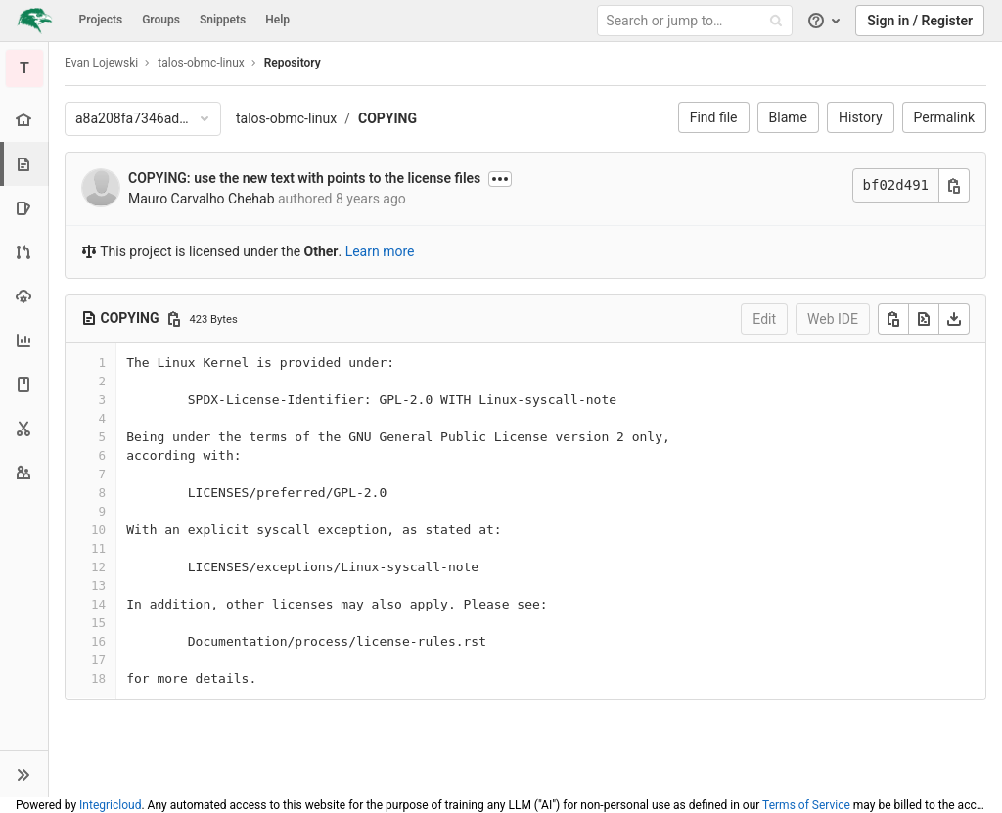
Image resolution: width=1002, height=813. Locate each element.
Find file (714, 117)
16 (98, 641)
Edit (764, 319)
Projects (101, 19)
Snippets (223, 19)
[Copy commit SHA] (954, 185)
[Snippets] (24, 428)
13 (98, 585)
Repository (292, 62)
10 (98, 529)
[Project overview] (24, 120)
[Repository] (26, 164)
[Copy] (893, 319)
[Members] (24, 472)
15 (98, 622)
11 (98, 548)
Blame (788, 117)
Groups (161, 19)
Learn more (380, 251)
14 (98, 604)
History (861, 117)
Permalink (944, 117)
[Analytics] (24, 340)
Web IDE (832, 319)
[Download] (954, 319)
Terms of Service (806, 805)
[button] (24, 773)
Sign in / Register (920, 20)
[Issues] (24, 208)
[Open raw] (923, 319)
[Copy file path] (174, 319)
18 (98, 678)
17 (98, 660)
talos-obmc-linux (286, 118)
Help (277, 19)
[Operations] (24, 296)
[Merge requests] (24, 252)
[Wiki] (24, 384)
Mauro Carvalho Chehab (201, 198)
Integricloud (110, 805)
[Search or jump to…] (698, 21)
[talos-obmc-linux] (24, 68)
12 (98, 567)
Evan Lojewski (101, 62)
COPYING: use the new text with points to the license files (304, 178)
